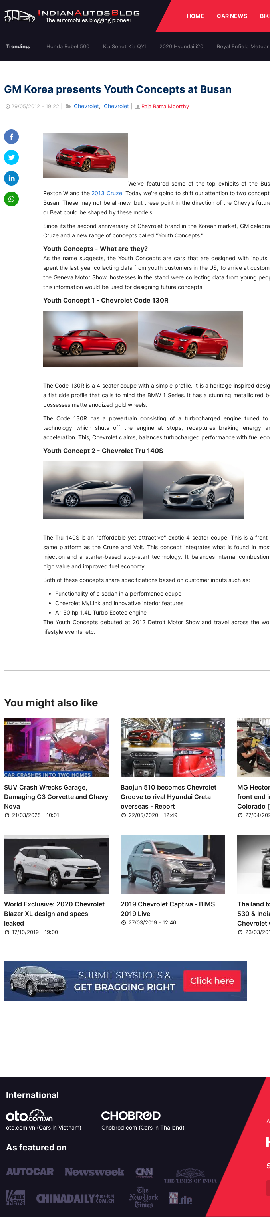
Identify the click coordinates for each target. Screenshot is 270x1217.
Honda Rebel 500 (67, 46)
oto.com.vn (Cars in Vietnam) (43, 1127)
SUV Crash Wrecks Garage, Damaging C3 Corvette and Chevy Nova (56, 796)
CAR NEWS (232, 15)
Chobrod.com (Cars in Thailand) (143, 1127)
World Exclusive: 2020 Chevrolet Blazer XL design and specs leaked (54, 913)
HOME (195, 15)
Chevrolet (86, 106)
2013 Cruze (106, 193)
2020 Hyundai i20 (181, 46)
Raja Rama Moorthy (161, 106)
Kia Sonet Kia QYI (124, 46)
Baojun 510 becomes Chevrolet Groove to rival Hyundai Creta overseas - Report (168, 796)
